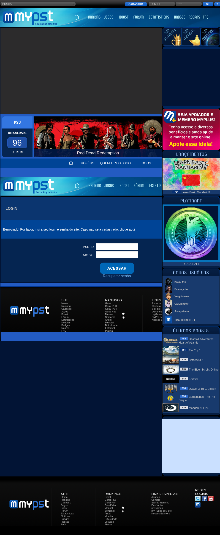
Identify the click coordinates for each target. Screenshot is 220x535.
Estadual (110, 328)
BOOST (147, 163)
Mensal (109, 314)
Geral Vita (110, 311)
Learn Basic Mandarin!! (196, 192)
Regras (65, 328)
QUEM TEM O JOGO (115, 163)
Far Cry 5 (194, 350)
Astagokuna (181, 311)
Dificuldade (111, 325)
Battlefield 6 (196, 360)
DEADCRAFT (191, 264)
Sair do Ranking (161, 308)
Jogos (64, 311)
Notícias (66, 322)
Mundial (109, 322)
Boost (64, 314)
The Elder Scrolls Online (203, 369)
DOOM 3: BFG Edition (202, 388)
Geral (108, 303)
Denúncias (158, 311)
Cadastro (66, 308)
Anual (108, 319)
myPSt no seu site (161, 510)
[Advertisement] (43, 71)
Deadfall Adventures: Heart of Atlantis (196, 341)
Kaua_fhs (180, 281)
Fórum (65, 317)
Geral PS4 (111, 308)
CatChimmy (181, 303)
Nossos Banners (161, 319)
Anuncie (156, 303)
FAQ (63, 330)
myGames (157, 314)
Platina (109, 330)
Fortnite (193, 379)
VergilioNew (181, 296)
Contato (156, 306)
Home (64, 303)
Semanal (110, 317)
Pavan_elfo (181, 289)
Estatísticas (67, 319)
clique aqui (127, 229)
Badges (65, 325)
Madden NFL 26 (199, 408)
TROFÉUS (86, 163)
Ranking (66, 306)
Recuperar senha (117, 276)
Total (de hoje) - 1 (184, 319)
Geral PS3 (111, 306)
